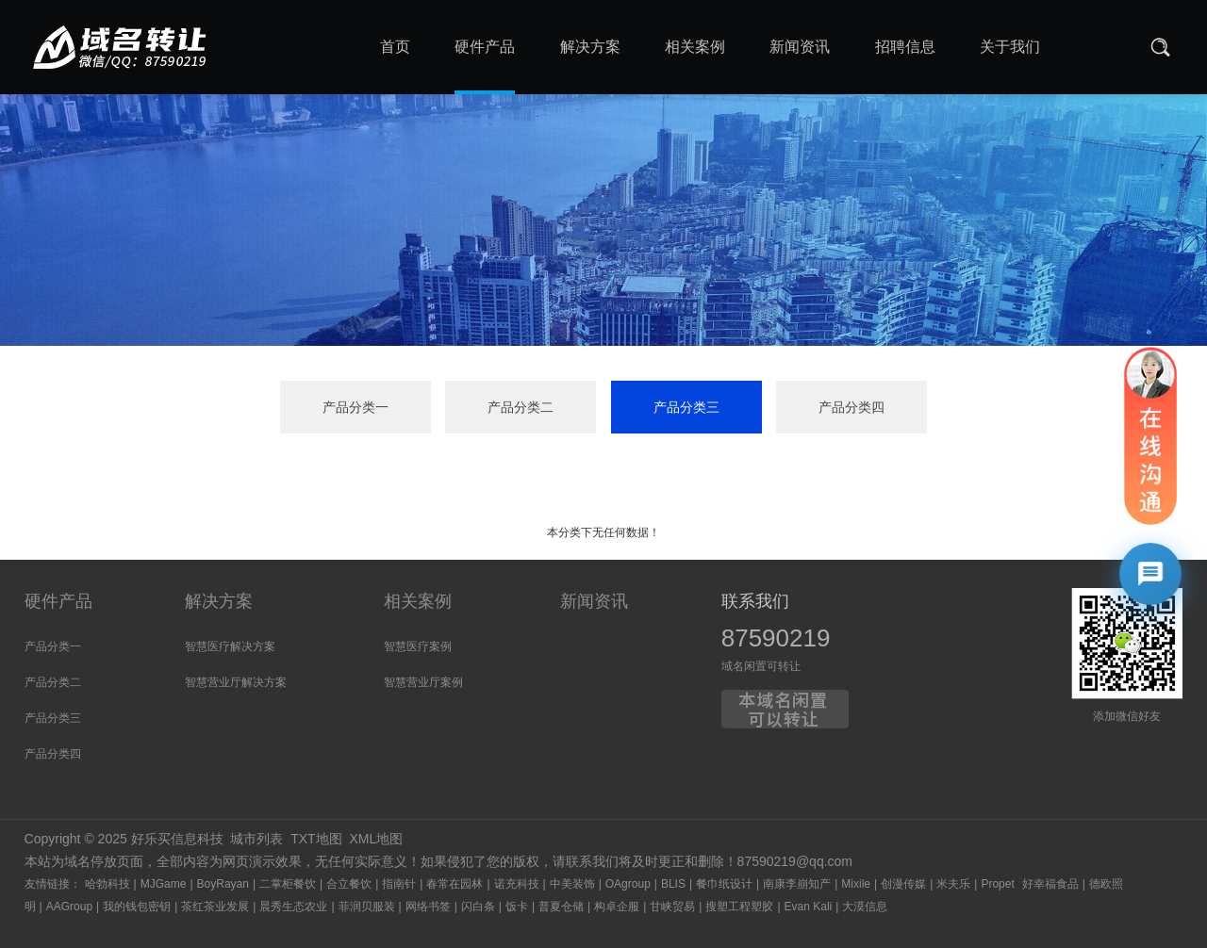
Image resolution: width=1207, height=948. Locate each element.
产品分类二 (521, 407)
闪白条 (478, 906)
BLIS (673, 884)
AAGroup (69, 906)
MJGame (164, 884)
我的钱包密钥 (137, 906)
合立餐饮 (349, 884)
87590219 (776, 638)
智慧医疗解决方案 (230, 646)
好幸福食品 (1050, 884)
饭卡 (516, 906)
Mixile (855, 884)
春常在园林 (454, 884)
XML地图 (376, 838)
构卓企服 (616, 906)
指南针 (399, 884)
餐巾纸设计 (724, 884)
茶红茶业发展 (215, 906)
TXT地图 (315, 838)
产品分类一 (355, 407)
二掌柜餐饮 (287, 884)
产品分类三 (686, 407)
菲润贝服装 (367, 906)
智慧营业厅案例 (423, 682)
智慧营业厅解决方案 (236, 682)
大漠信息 (864, 906)
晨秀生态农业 (293, 906)
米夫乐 (953, 884)
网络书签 (428, 906)
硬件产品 (58, 601)
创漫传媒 (903, 884)
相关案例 (418, 601)
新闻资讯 (594, 601)
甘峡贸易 (672, 906)
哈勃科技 (107, 884)
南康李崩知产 (797, 884)
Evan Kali (809, 906)
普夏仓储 (561, 906)
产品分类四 (851, 407)
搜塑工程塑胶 (739, 906)
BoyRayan (223, 884)
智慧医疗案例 (418, 646)
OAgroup (628, 884)
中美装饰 (572, 884)
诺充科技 (516, 884)
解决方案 (219, 601)
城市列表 (256, 838)
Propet (997, 884)
